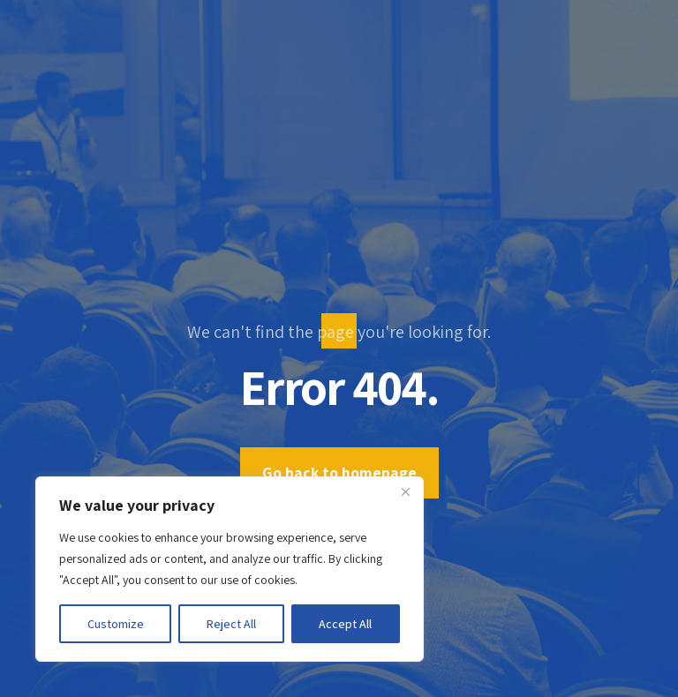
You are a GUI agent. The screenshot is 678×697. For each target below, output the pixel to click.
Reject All (231, 624)
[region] (229, 569)
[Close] (405, 491)
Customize (115, 624)
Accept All (345, 624)
